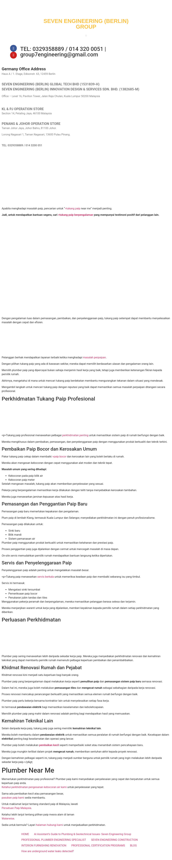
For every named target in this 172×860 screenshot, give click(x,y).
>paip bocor (59, 459)
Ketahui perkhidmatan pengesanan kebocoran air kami (34, 790)
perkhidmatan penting (75, 438)
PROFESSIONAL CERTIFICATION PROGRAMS (98, 848)
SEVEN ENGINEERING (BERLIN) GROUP (86, 24)
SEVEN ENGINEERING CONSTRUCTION (114, 843)
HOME (25, 837)
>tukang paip (72, 211)
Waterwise (8, 821)
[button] (86, 35)
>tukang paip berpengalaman (75, 218)
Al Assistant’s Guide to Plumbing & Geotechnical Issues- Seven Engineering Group (82, 837)
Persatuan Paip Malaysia (16, 811)
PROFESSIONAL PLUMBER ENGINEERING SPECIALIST (53, 843)
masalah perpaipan (94, 360)
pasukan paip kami (13, 800)
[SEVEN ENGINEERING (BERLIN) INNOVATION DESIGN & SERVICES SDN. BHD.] (86, 181)
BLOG (133, 848)
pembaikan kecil (49, 748)
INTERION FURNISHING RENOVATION (43, 848)
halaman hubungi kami (49, 828)
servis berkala (45, 579)
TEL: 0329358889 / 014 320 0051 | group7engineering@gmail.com (63, 53)
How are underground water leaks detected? (47, 854)
